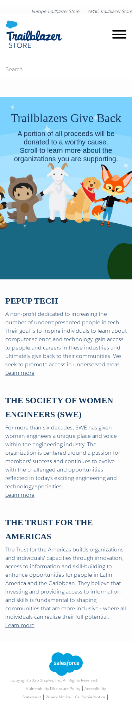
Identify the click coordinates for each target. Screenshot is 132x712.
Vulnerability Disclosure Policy (53, 688)
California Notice (90, 697)
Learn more (19, 373)
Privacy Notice (58, 697)
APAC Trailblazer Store (110, 11)
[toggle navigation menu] (119, 36)
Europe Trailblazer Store (55, 11)
